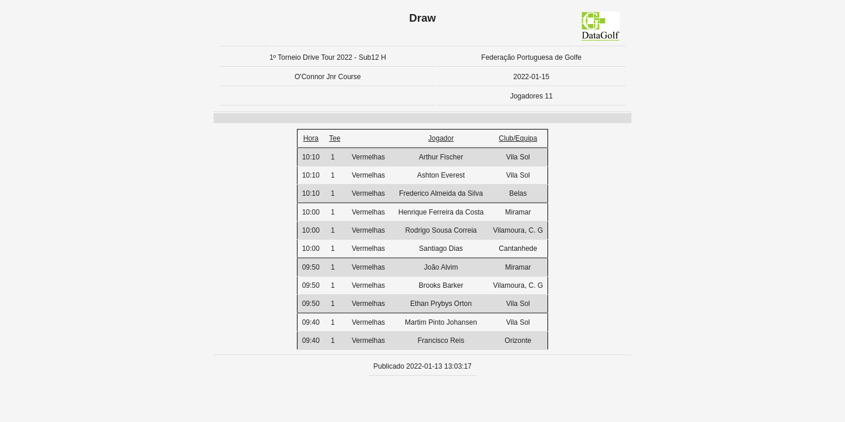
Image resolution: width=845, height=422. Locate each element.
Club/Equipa (518, 138)
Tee (334, 138)
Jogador (441, 138)
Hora (311, 138)
